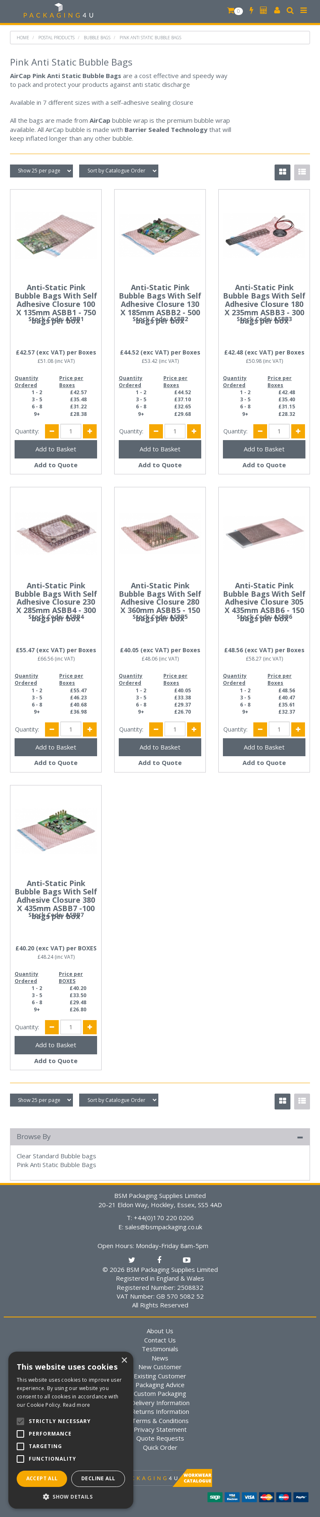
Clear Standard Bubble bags (56, 1156)
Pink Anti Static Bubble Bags (150, 38)
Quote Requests (160, 1438)
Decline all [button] (98, 1478)
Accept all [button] (42, 1478)
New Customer (160, 1367)
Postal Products (56, 38)
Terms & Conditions (160, 1420)
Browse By (34, 1136)
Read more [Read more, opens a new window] (76, 1404)
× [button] (124, 1360)
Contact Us (160, 1340)
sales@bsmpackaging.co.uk (163, 1227)
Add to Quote (56, 465)
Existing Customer (160, 1376)
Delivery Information (160, 1402)
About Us (160, 1331)
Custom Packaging (160, 1393)
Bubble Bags (97, 38)
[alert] (70, 1430)
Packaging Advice (160, 1384)
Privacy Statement (160, 1429)
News (160, 1358)
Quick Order (160, 1447)
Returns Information (160, 1411)
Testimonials (160, 1349)
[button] (71, 1496)
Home (23, 38)
